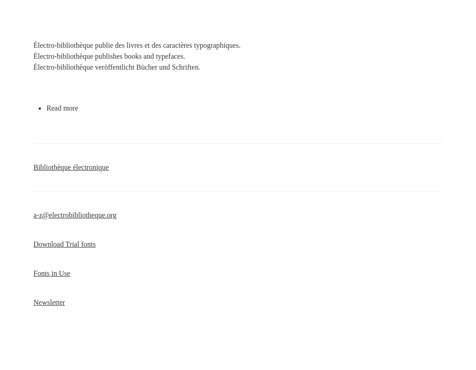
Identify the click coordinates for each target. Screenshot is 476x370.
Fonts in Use (52, 273)
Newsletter (49, 302)
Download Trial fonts (65, 244)
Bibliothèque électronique (71, 167)
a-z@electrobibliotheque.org (75, 215)
